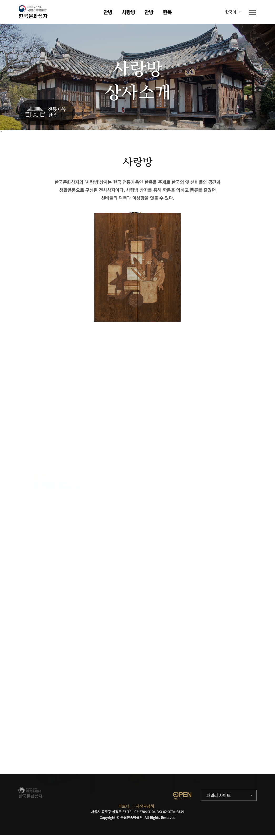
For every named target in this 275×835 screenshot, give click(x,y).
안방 (148, 12)
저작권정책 (145, 806)
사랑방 (128, 12)
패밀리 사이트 (218, 795)
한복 (167, 12)
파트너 (123, 806)
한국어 (230, 12)
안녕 (107, 12)
